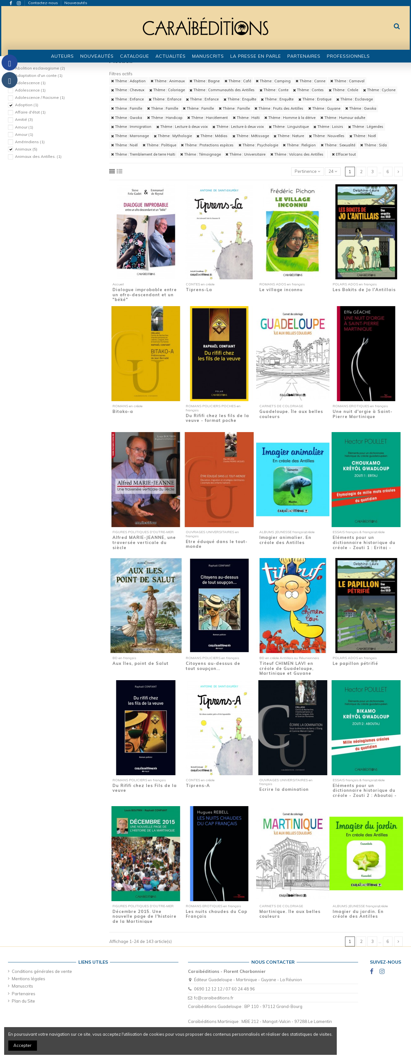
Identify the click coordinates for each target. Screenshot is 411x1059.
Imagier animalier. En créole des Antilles (285, 540)
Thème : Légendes (365, 126)
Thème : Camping (273, 81)
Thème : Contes (308, 90)
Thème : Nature (289, 136)
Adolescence (30, 82)
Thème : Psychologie (258, 145)
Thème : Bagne (205, 81)
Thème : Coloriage (167, 90)
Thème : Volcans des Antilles (296, 154)
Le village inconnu (281, 289)
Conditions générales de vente (42, 971)
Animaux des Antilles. (38, 156)
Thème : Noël (363, 136)
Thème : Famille (126, 108)
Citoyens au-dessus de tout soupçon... (213, 666)
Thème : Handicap (165, 117)
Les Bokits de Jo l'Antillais (364, 289)
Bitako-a (122, 411)
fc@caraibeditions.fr (214, 997)
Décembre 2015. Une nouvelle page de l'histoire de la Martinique (144, 916)
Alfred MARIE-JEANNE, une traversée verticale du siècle (144, 542)
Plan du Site (23, 1001)
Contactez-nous (43, 2)
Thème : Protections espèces (207, 145)
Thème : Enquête (240, 99)
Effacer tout (344, 154)
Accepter (22, 1045)
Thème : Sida (373, 145)
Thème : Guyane (324, 108)
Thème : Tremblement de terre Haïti (143, 154)
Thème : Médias (212, 136)
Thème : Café (238, 81)
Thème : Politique (159, 145)
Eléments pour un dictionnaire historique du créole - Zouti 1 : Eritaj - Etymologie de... (364, 545)
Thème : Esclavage (354, 99)
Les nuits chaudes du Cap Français (216, 914)
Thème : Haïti (246, 117)
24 (332, 171)
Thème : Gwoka (360, 108)
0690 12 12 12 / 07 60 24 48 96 (224, 988)
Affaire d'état (30, 112)
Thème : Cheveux (127, 90)
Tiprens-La (199, 289)
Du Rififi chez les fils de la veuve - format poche (217, 418)
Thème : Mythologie (173, 136)
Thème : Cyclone (379, 90)
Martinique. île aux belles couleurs (290, 914)
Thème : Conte (274, 90)
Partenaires (23, 993)
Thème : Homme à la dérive (289, 117)
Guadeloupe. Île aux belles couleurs (291, 414)
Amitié (24, 119)
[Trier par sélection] (307, 171)
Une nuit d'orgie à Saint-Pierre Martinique (363, 414)
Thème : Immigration (131, 126)
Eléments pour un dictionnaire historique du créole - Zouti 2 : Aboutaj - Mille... (365, 793)
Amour (24, 127)
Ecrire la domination (284, 789)
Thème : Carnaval (347, 81)
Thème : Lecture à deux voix (182, 126)
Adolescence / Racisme (40, 97)
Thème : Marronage (130, 136)
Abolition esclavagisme (40, 68)
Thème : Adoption (128, 81)
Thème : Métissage (251, 136)
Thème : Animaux (168, 81)
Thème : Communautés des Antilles (222, 90)
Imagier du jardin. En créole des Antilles (358, 914)
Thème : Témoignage (200, 154)
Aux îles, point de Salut (140, 663)
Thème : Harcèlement (207, 117)
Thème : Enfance (127, 99)
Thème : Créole (343, 90)
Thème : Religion (299, 145)
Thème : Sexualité (338, 145)
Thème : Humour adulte (343, 117)
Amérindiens (30, 141)
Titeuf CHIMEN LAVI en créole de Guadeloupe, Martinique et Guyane (286, 668)
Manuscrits (22, 986)
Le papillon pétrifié (355, 663)
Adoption (26, 104)
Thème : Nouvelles (326, 136)
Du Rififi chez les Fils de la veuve (144, 788)
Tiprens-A (198, 785)
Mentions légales (28, 978)
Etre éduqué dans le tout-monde (217, 544)
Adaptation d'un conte (38, 75)
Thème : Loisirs (328, 126)
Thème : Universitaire (245, 154)
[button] (134, 56)
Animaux (26, 149)
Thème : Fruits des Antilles (279, 108)
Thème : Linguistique (289, 126)
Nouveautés (75, 2)
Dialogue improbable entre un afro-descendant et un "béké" (144, 294)
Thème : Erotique (315, 99)
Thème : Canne (310, 81)
